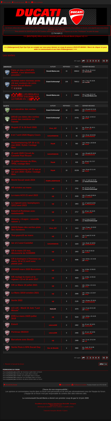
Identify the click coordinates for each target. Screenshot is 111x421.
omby (86, 260)
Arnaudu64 (88, 197)
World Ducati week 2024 (23, 180)
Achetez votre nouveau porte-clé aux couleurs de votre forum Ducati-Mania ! (26, 83)
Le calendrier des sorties (23, 109)
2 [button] (90, 61)
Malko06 (53, 309)
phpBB (49, 406)
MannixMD (66, 403)
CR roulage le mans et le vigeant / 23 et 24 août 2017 (24, 278)
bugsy (87, 309)
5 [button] (98, 61)
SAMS (87, 118)
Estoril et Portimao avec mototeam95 (23, 212)
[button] (83, 60)
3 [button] (93, 61)
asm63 (87, 317)
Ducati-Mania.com (52, 71)
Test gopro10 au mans (22, 235)
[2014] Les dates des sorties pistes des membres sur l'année (25, 119)
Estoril (14, 324)
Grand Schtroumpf (53, 82)
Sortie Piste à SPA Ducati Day (26, 347)
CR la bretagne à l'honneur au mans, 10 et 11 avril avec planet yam (26, 261)
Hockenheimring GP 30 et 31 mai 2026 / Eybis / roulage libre (25, 145)
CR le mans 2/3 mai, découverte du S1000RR (23, 251)
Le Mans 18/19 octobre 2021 (25, 293)
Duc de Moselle (52, 348)
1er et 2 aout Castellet (22, 243)
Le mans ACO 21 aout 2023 (24, 195)
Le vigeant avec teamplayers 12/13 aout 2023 (25, 204)
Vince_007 (53, 128)
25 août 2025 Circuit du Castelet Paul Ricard (22, 154)
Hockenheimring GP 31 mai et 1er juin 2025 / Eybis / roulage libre (26, 171)
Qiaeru (65, 410)
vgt (53, 188)
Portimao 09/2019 (19, 332)
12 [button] (104, 61)
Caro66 (87, 82)
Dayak (53, 144)
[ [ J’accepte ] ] (57, 33)
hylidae (87, 252)
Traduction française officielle (53, 410)
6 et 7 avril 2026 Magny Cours (26, 135)
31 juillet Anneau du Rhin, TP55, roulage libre (24, 162)
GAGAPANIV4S (52, 136)
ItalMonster (88, 349)
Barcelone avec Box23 (22, 339)
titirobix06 (88, 72)
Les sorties (9, 55)
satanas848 (88, 212)
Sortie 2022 (16, 300)
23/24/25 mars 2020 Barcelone (26, 269)
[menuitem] (6, 2)
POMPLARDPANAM (53, 181)
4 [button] (95, 61)
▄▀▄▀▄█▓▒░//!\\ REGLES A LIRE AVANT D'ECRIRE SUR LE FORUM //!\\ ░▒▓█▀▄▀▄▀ (25, 96)
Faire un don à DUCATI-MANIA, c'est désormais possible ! (23, 72)
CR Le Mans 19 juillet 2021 (24, 285)
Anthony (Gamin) (90, 111)
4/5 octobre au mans (21, 187)
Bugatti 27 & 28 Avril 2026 (24, 127)
